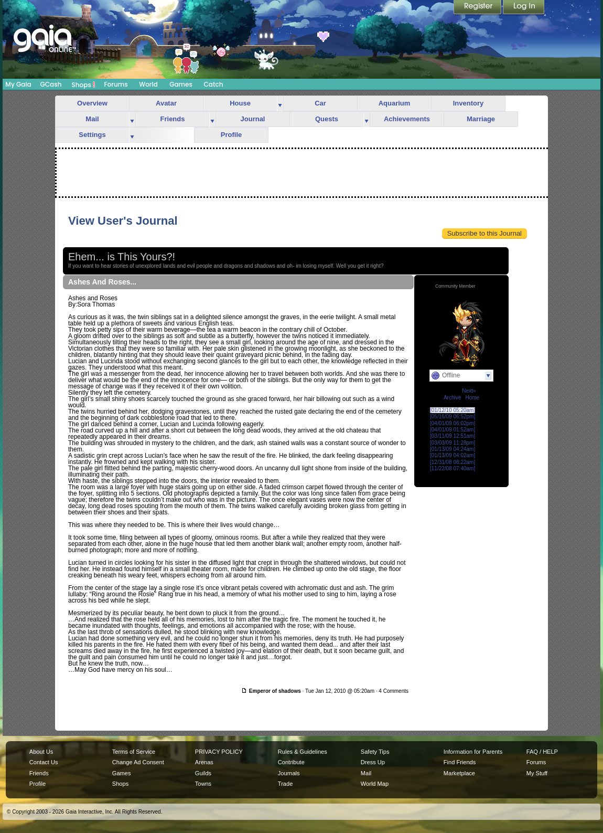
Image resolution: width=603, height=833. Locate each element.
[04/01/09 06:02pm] (452, 423)
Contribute (291, 762)
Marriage (481, 119)
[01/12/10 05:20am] (452, 410)
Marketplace (459, 773)
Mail (92, 119)
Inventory (468, 103)
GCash (51, 84)
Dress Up (373, 762)
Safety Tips (375, 751)
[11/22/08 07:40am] (452, 468)
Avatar (166, 103)
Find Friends (460, 762)
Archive (452, 397)
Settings (92, 135)
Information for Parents (473, 751)
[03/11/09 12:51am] (452, 436)
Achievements (407, 119)
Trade (285, 784)
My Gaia (18, 84)
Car (320, 103)
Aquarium (395, 103)
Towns (203, 784)
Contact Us (43, 762)
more (280, 103)
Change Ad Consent (138, 762)
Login (524, 8)
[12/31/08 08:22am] (452, 462)
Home (472, 397)
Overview (92, 103)
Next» (469, 391)
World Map (375, 784)
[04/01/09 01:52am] (452, 430)
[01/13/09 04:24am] (452, 449)
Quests (326, 119)
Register (478, 8)
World (148, 84)
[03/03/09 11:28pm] (452, 443)
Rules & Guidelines (302, 751)
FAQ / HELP (542, 751)
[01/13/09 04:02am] (452, 455)
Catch (213, 84)
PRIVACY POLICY (219, 751)
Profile (231, 135)
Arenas (204, 762)
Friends (172, 119)
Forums (115, 84)
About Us (41, 751)
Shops (83, 84)
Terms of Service (133, 751)
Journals (289, 773)
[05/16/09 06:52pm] (452, 416)
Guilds (203, 773)
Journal (253, 119)
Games (180, 84)
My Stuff (536, 773)
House (240, 103)
